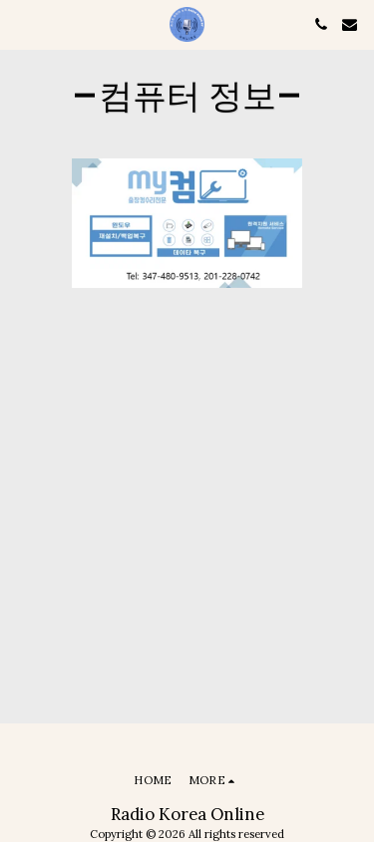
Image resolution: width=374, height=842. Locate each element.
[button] (22, 23)
